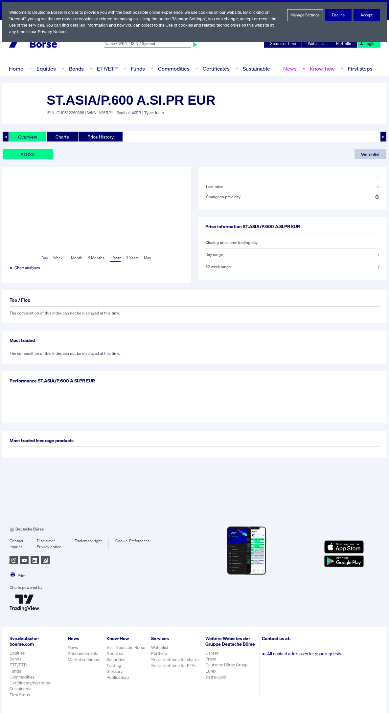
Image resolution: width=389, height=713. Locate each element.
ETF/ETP (107, 68)
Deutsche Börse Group (227, 670)
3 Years (132, 258)
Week (58, 258)
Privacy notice (48, 547)
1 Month (75, 258)
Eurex (211, 676)
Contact (16, 541)
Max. (148, 258)
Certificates (215, 68)
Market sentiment (84, 659)
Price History (101, 136)
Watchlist (317, 43)
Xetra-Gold (216, 682)
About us (114, 653)
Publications (117, 677)
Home (16, 68)
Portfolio (344, 43)
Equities (45, 68)
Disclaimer (45, 541)
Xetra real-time (284, 43)
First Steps (20, 694)
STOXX (28, 154)
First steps (358, 68)
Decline (338, 15)
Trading (113, 665)
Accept (367, 15)
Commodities (173, 68)
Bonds (75, 68)
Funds (138, 68)
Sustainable (255, 68)
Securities (115, 659)
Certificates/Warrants (29, 683)
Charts (62, 136)
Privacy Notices (53, 31)
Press (211, 664)
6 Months (96, 258)
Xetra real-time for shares (176, 659)
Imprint (16, 547)
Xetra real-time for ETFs (174, 665)
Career (212, 658)
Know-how (321, 68)
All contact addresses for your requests (302, 653)
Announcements (83, 653)
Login (367, 43)
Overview (27, 136)
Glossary (114, 671)
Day (44, 258)
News (288, 68)
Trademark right (88, 541)
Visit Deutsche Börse (126, 647)
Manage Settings (305, 15)
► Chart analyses (25, 268)
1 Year (114, 258)
